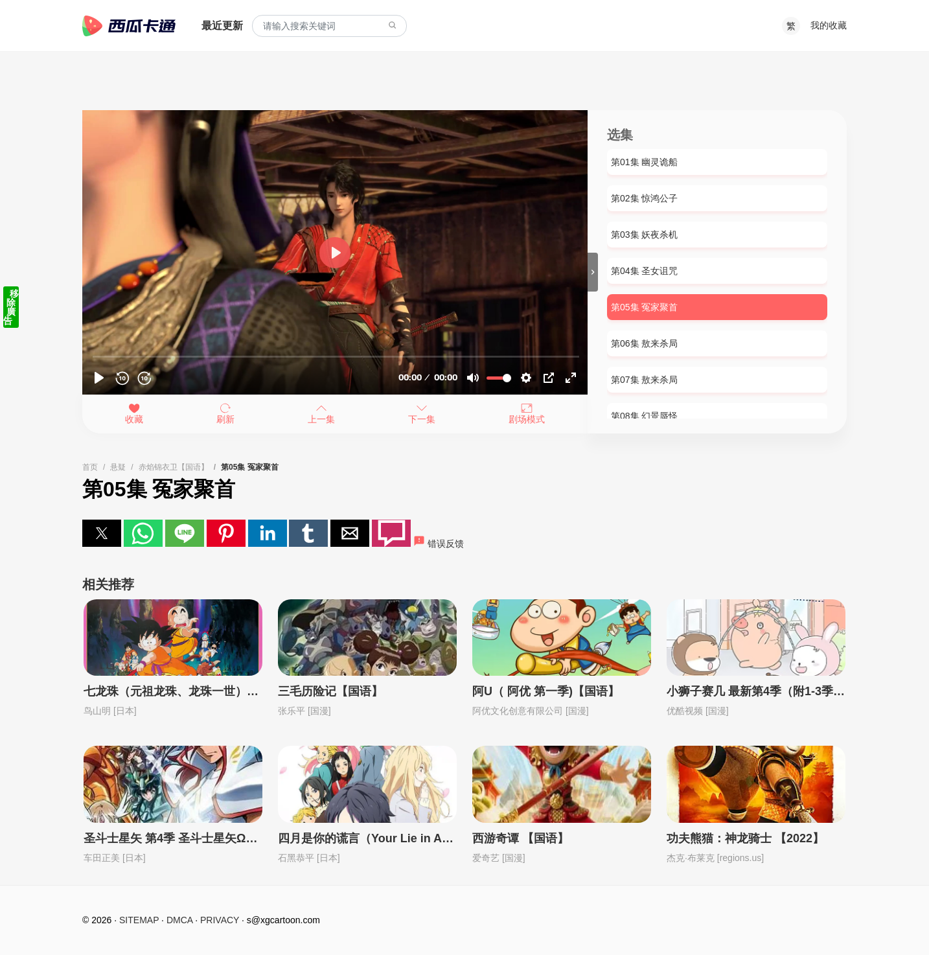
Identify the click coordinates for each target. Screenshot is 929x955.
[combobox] (329, 26)
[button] (101, 533)
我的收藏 (828, 25)
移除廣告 (11, 307)
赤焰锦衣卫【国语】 (174, 467)
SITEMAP (139, 920)
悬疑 (118, 467)
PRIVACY (219, 920)
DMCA (179, 920)
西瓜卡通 (129, 26)
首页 (90, 467)
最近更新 (222, 25)
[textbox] (329, 26)
